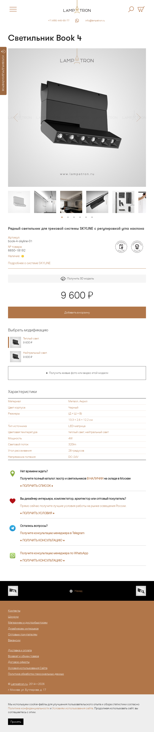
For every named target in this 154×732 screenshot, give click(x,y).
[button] (15, 118)
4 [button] (80, 217)
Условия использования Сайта (27, 668)
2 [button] (68, 217)
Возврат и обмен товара (23, 656)
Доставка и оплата (20, 650)
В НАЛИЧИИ (95, 478)
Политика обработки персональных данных (36, 673)
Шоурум (13, 616)
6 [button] (92, 217)
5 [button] (86, 217)
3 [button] (74, 217)
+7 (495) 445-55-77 (58, 20)
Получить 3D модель (77, 279)
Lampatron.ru (19, 683)
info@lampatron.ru (95, 20)
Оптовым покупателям (22, 634)
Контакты (14, 610)
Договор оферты (18, 662)
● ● (42, 540)
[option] (77, 117)
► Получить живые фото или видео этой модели (77, 372)
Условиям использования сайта (72, 708)
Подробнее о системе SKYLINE (29, 263)
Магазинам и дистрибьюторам (28, 622)
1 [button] (62, 217)
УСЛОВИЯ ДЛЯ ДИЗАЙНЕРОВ (3, 70)
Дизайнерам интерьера (23, 628)
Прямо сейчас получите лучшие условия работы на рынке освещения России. (73, 506)
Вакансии (14, 640)
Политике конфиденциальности (28, 708)
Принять (15, 721)
